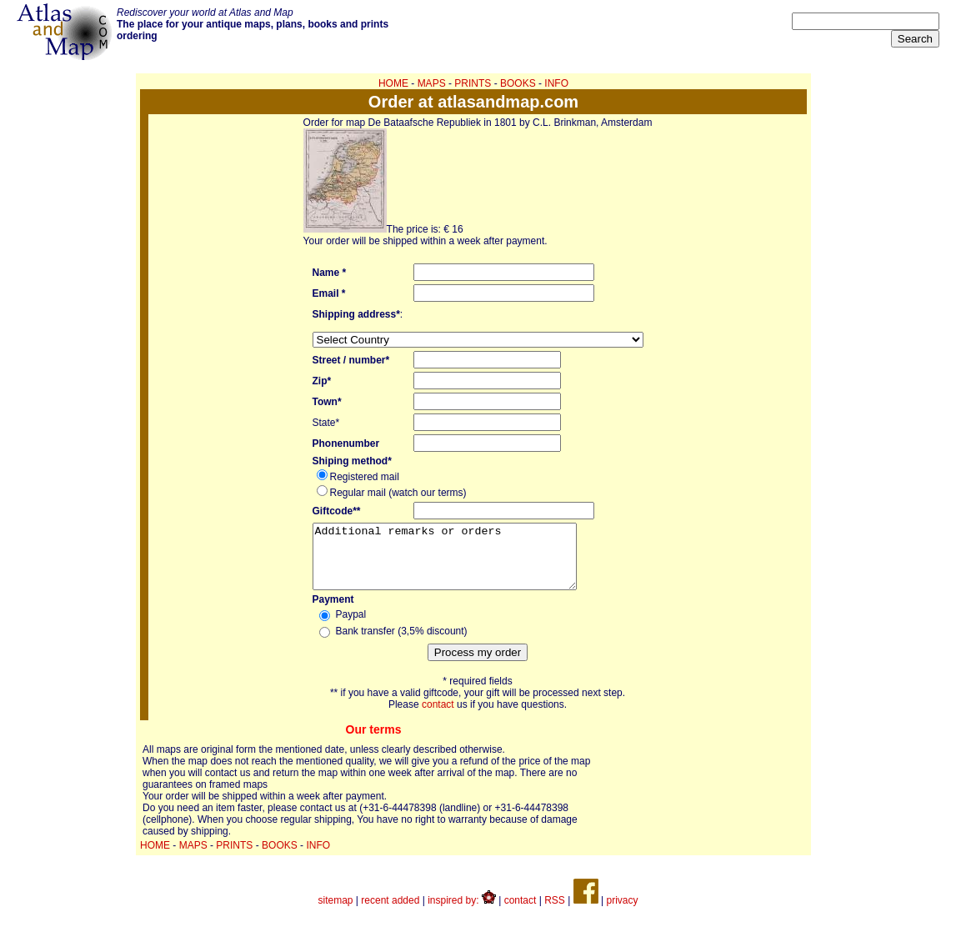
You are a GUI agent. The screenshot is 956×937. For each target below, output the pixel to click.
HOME (393, 83)
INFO (556, 83)
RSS (554, 913)
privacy (622, 913)
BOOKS (518, 83)
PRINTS (472, 83)
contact (438, 717)
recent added (390, 913)
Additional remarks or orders (460, 563)
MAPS (432, 83)
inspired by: (462, 913)
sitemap (335, 913)
